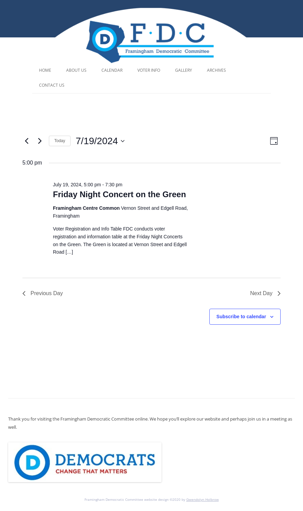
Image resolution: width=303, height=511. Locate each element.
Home (45, 70)
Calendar (111, 70)
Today (59, 140)
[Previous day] (26, 141)
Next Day (265, 293)
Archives (216, 70)
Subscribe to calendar (241, 316)
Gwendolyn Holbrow (202, 499)
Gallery (183, 70)
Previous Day (42, 293)
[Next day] (40, 141)
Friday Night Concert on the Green (119, 194)
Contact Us (51, 85)
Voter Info (148, 70)
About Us (76, 70)
